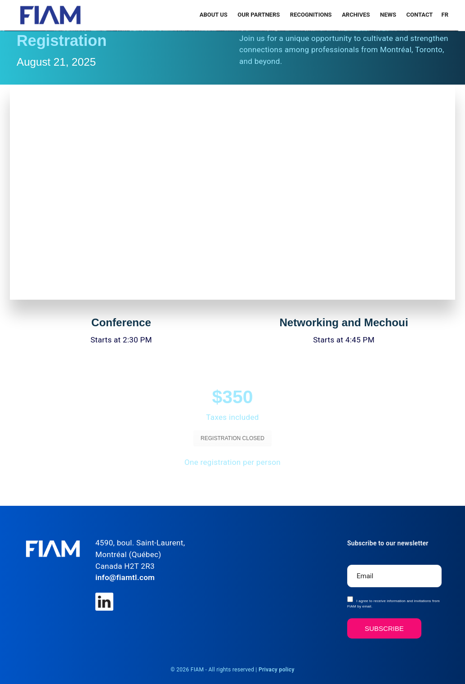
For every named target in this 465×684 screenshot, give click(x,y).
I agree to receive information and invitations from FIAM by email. (393, 602)
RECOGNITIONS (311, 14)
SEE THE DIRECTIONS (288, 485)
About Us (214, 14)
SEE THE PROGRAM (177, 485)
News (389, 14)
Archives (356, 14)
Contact (419, 14)
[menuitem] (444, 15)
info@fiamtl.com (125, 577)
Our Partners (259, 14)
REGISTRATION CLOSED (232, 438)
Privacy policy (277, 669)
